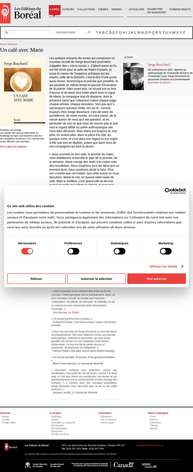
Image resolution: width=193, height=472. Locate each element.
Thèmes (103, 9)
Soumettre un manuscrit (63, 422)
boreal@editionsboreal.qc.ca (150, 445)
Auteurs (68, 9)
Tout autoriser (156, 278)
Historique (56, 416)
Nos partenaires (59, 428)
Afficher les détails (163, 266)
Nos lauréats (57, 425)
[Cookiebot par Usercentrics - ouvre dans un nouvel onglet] (168, 191)
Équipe (54, 419)
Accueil (5, 416)
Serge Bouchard (159, 65)
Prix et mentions (108, 419)
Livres (54, 9)
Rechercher (65, 32)
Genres (116, 9)
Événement (106, 416)
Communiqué (107, 422)
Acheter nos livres (60, 434)
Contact (6, 419)
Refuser (36, 278)
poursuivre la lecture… (160, 82)
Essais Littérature (8, 44)
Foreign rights (9, 422)
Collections (86, 9)
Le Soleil (73, 312)
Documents (57, 431)
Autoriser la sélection (96, 278)
